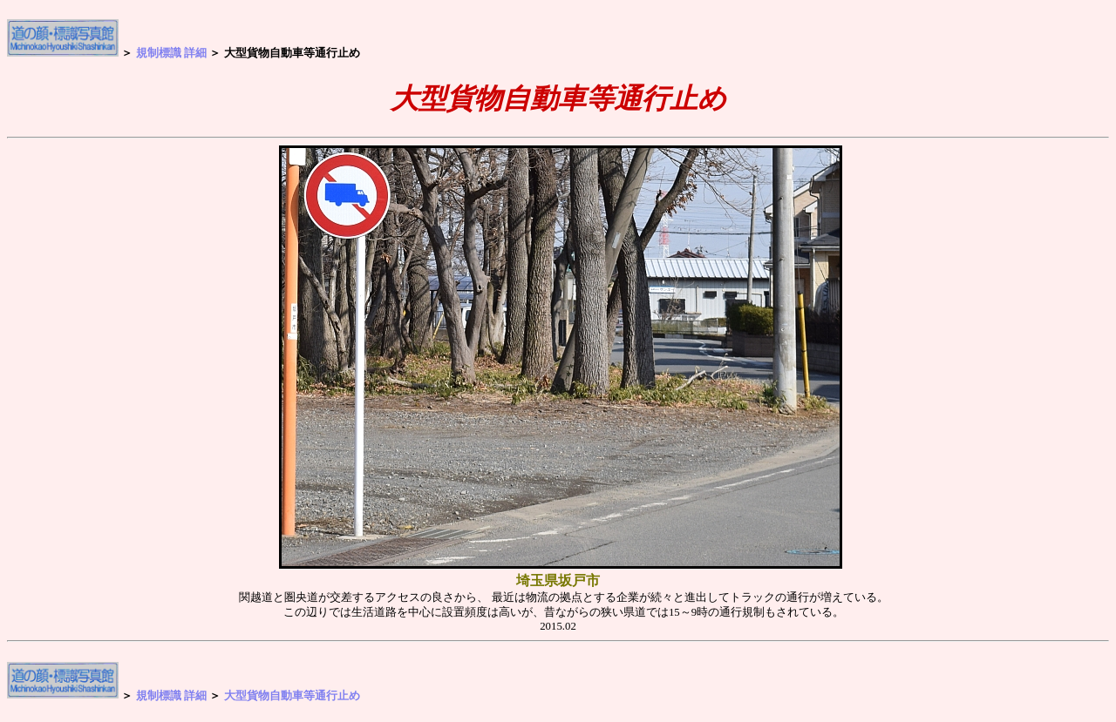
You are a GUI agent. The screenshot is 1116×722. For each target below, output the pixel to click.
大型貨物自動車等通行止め (292, 694)
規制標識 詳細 (171, 52)
